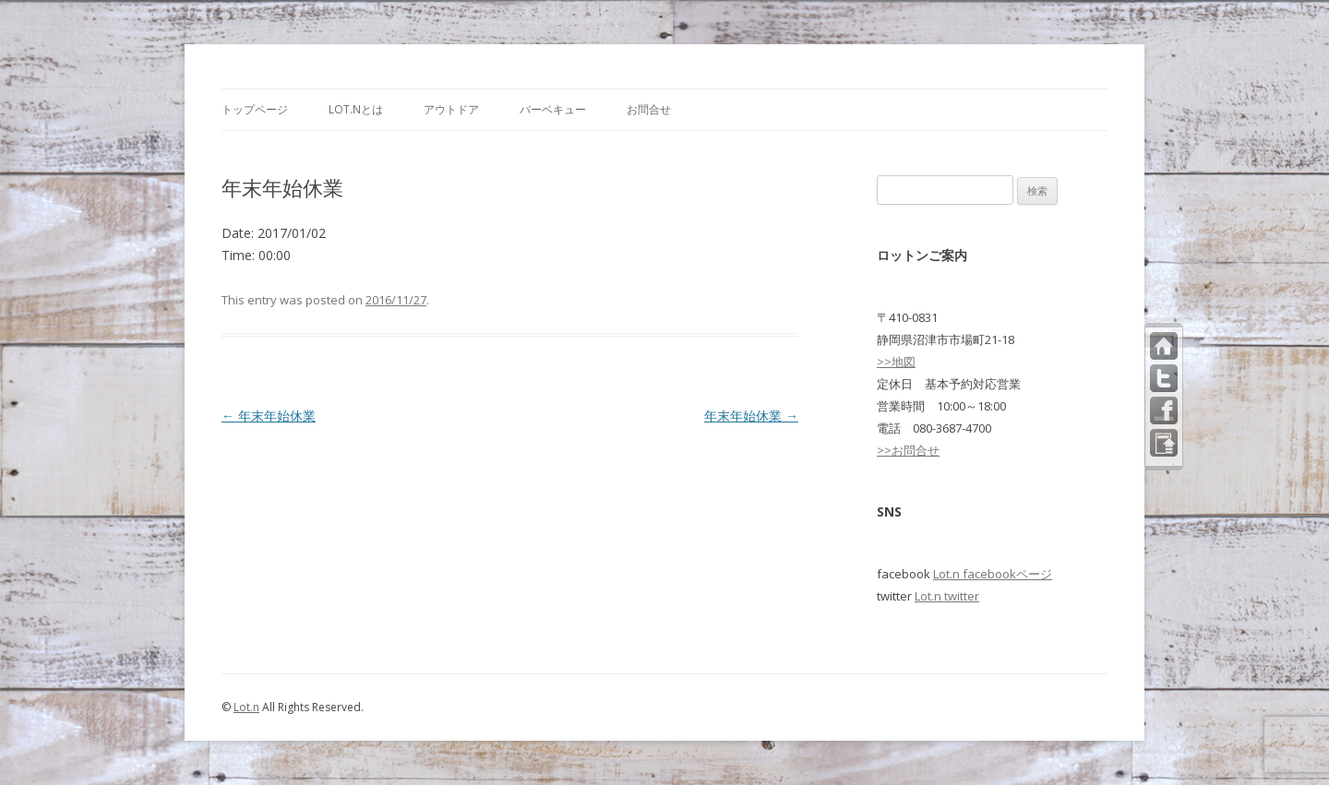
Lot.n (246, 707)
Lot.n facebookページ (992, 573)
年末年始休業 (269, 415)
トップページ (255, 109)
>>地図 (896, 361)
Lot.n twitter (947, 596)
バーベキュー (553, 109)
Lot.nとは (356, 109)
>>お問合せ (908, 450)
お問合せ (649, 109)
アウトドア (451, 109)
